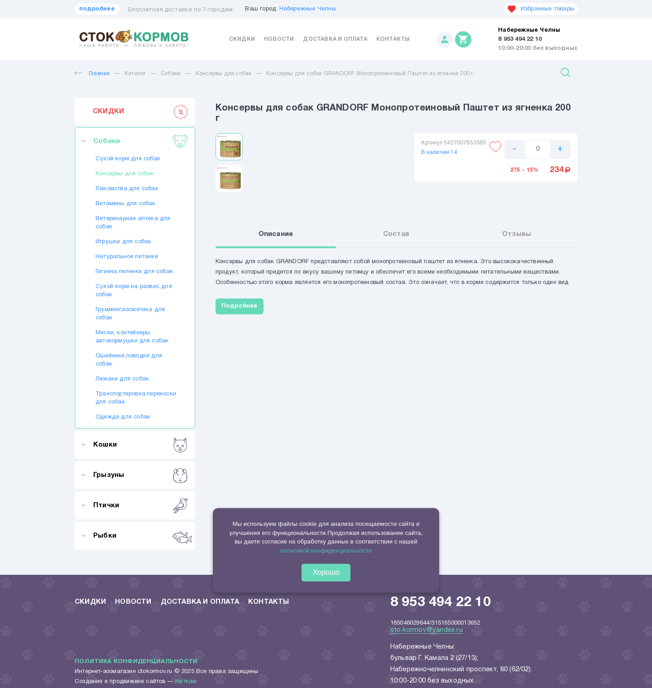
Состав (396, 234)
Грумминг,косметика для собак (130, 314)
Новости (279, 39)
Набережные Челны (307, 9)
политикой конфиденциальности (326, 550)
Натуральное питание (127, 257)
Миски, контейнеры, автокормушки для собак (132, 337)
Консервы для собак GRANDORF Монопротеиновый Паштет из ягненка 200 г (369, 73)
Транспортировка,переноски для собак (135, 398)
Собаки (171, 73)
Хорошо (326, 572)
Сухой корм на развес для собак (134, 291)
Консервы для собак (224, 73)
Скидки (242, 39)
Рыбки (140, 536)
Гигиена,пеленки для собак (134, 271)
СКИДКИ (140, 111)
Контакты (393, 39)
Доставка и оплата (335, 39)
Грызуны (140, 475)
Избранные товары (540, 9)
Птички (140, 505)
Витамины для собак (126, 204)
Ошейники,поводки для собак (129, 360)
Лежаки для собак (122, 379)
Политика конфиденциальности (136, 661)
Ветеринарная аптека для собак (133, 223)
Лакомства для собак (127, 189)
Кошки (140, 444)
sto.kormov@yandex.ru (426, 630)
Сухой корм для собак (128, 159)
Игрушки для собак (123, 242)
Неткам (186, 681)
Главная (92, 73)
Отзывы (516, 234)
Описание (276, 234)
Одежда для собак (123, 417)
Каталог (135, 73)
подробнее (97, 9)
